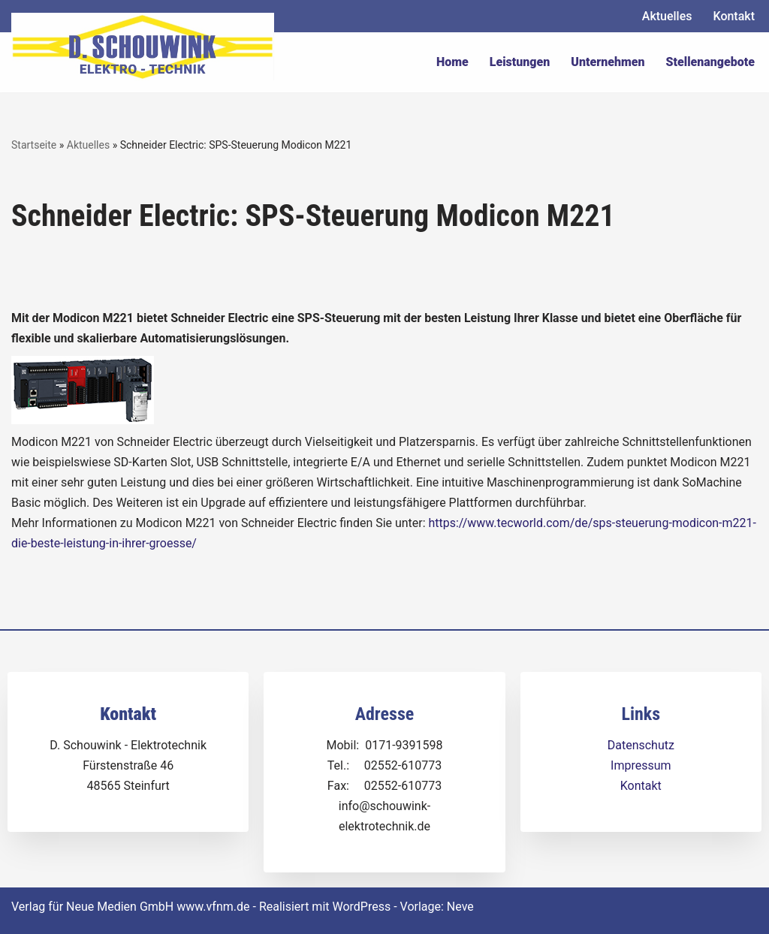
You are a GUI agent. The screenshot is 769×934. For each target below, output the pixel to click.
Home (452, 62)
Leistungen (520, 62)
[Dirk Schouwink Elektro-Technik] (142, 46)
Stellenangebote (710, 62)
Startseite (33, 145)
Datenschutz (641, 745)
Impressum (641, 765)
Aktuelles (667, 16)
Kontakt (734, 16)
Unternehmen (607, 62)
